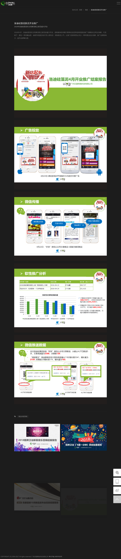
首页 (80, 10)
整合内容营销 (23, 416)
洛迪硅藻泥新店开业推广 (99, 10)
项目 (86, 10)
